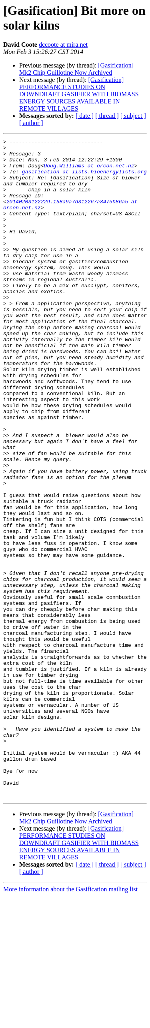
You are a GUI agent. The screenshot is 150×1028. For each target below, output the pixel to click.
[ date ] (85, 115)
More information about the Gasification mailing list (70, 1021)
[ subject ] (133, 115)
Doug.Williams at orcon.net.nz (89, 171)
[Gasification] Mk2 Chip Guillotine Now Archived (76, 69)
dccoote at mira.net (63, 44)
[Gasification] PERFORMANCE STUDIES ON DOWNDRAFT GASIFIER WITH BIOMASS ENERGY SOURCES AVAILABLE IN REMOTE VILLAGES (79, 94)
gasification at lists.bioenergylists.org (84, 178)
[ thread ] (107, 115)
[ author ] (31, 122)
